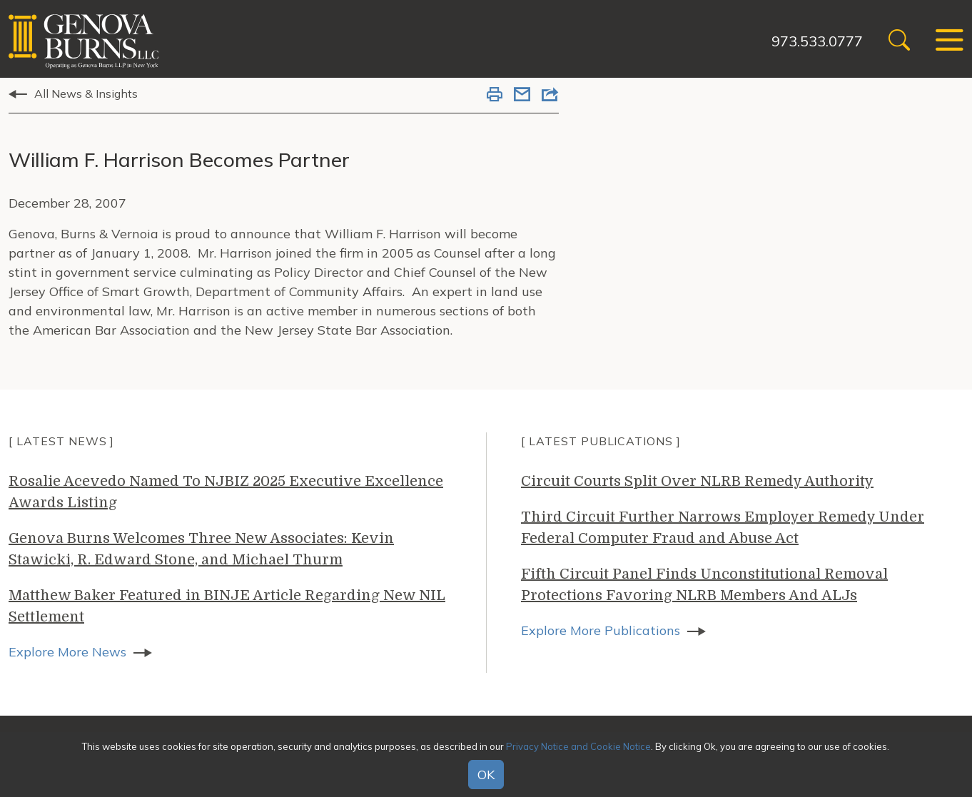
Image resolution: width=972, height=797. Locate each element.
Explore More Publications (600, 630)
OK (486, 774)
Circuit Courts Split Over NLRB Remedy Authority (697, 481)
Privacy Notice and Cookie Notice (578, 746)
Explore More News (67, 652)
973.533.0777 (817, 41)
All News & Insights (86, 93)
